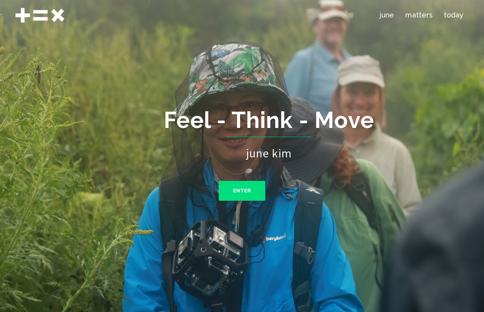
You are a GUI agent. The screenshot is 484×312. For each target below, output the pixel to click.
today (453, 15)
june (387, 15)
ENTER (242, 191)
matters (419, 15)
